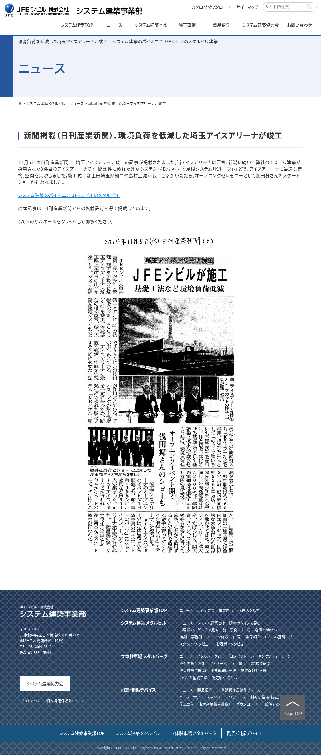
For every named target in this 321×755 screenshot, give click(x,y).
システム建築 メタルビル (143, 622)
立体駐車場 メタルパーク (144, 656)
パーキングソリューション (271, 656)
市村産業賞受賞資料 (215, 704)
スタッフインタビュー (195, 643)
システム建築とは (151, 25)
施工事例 (187, 25)
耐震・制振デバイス (138, 689)
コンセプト (238, 656)
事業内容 (226, 610)
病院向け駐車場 (254, 670)
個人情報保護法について (66, 700)
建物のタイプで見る (245, 622)
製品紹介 (221, 25)
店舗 (183, 636)
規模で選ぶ (261, 663)
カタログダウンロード (211, 7)
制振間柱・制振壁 (264, 697)
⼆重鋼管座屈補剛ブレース (238, 689)
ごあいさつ (205, 610)
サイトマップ (247, 7)
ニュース (114, 25)
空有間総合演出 (192, 663)
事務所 (196, 636)
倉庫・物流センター (270, 629)
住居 (236, 636)
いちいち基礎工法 (279, 636)
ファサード (218, 663)
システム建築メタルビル (45, 103)
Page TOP (292, 708)
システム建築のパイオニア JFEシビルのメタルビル (69, 195)
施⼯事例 (186, 704)
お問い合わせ (299, 25)
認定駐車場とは (224, 677)
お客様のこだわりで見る (198, 629)
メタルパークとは (210, 656)
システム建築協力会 (260, 25)
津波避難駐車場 (223, 670)
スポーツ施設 (217, 636)
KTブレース (237, 697)
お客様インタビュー (231, 643)
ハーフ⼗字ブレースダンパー (201, 697)
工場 (246, 629)
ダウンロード (246, 704)
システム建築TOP (76, 25)
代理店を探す (249, 610)
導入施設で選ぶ (192, 670)
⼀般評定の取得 (274, 704)
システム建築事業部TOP (144, 610)
